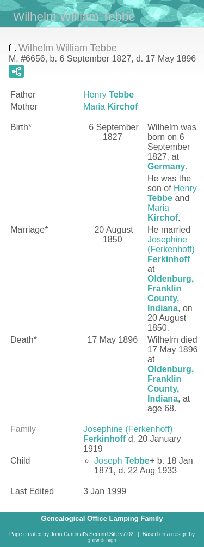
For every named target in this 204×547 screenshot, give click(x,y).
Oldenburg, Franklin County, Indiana (170, 293)
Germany (166, 166)
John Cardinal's (69, 534)
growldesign (102, 540)
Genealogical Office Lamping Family (102, 518)
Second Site (104, 534)
